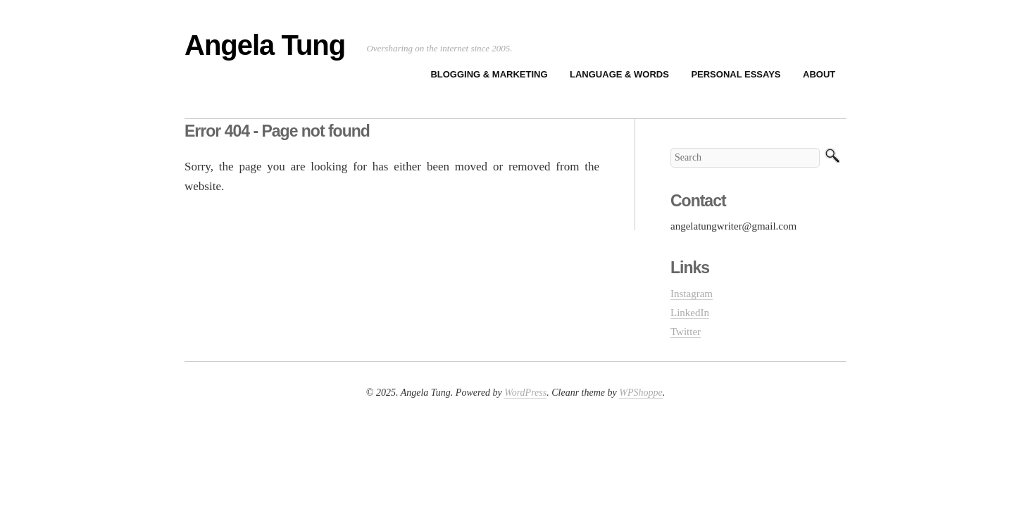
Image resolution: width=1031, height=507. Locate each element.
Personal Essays (735, 74)
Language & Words (619, 74)
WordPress (525, 392)
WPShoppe (640, 392)
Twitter (685, 331)
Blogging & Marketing (488, 74)
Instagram (691, 293)
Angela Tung (265, 45)
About (819, 74)
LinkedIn (689, 312)
